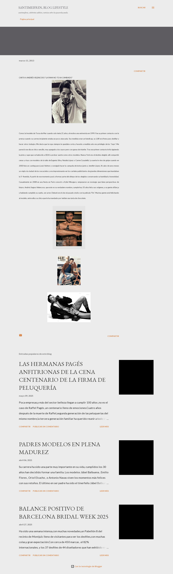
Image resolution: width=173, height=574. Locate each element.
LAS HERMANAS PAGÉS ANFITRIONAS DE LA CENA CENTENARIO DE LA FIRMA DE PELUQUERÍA (62, 375)
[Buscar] (141, 7)
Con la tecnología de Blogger (86, 566)
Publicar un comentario (46, 426)
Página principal (27, 19)
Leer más (104, 426)
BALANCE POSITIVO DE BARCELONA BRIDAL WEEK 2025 (63, 512)
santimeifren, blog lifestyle (43, 7)
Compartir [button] (139, 71)
